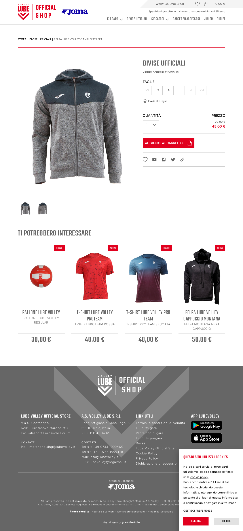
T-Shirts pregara (149, 438)
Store (22, 39)
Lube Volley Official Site (155, 448)
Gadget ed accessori (186, 19)
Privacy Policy (147, 458)
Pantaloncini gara (149, 433)
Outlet (221, 19)
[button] (151, 123)
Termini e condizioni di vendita (160, 423)
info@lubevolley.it (104, 457)
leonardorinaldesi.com (131, 511)
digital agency (121, 522)
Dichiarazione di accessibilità (159, 463)
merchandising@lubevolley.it (52, 447)
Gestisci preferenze (197, 510)
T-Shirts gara (146, 428)
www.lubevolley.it (170, 4)
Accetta (196, 521)
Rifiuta (226, 521)
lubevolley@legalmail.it (108, 462)
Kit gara (115, 19)
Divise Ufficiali (40, 39)
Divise (141, 443)
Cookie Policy (147, 453)
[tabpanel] (77, 125)
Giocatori (160, 19)
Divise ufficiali (137, 19)
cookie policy (199, 477)
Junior (208, 19)
